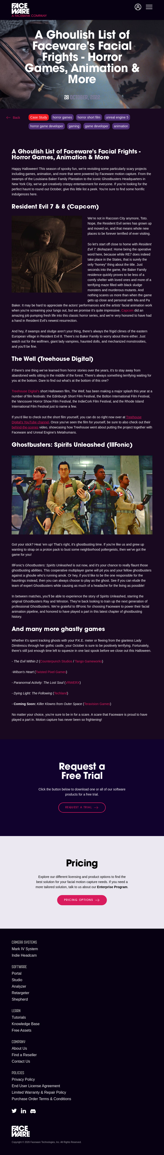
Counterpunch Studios (56, 661)
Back (16, 117)
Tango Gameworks (88, 661)
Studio (17, 980)
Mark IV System (25, 949)
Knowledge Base (25, 1024)
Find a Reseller (24, 1055)
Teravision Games (97, 704)
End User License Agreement (36, 1086)
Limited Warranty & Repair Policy (39, 1092)
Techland (60, 693)
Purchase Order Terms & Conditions (41, 1099)
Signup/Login (138, 7)
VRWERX (73, 682)
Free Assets (21, 1030)
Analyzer (19, 986)
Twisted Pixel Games (51, 672)
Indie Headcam (24, 955)
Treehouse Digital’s (25, 391)
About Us (19, 1048)
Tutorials (19, 1017)
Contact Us (21, 1061)
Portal (16, 973)
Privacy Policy (23, 1079)
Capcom (127, 310)
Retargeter (20, 993)
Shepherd (20, 999)
